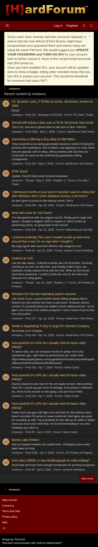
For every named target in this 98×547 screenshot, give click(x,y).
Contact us (8, 505)
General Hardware (74, 469)
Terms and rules (11, 511)
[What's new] (84, 25)
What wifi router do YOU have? (32, 213)
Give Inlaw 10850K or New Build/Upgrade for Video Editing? (51, 460)
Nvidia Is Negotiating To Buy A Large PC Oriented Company (50, 326)
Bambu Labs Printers (25, 440)
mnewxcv (17, 114)
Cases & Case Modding (78, 250)
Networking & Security (79, 229)
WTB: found (19, 171)
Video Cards (71, 367)
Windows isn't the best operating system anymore (44, 294)
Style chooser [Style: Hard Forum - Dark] (9, 500)
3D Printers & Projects (79, 452)
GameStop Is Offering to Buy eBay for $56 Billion (43, 139)
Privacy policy (9, 516)
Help (4, 522)
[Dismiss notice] (89, 37)
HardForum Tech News (80, 131)
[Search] (91, 25)
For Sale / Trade (83, 114)
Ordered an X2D (22, 258)
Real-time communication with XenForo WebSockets (32, 543)
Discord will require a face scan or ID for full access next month (53, 122)
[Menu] (7, 25)
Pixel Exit (20, 539)
